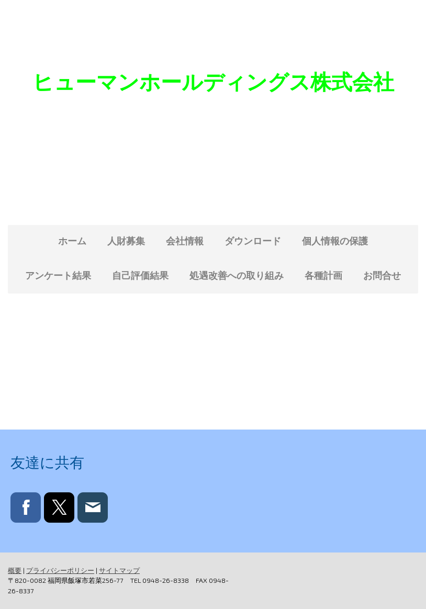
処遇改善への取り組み (236, 275)
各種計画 (323, 275)
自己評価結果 (140, 275)
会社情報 (185, 240)
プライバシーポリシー (60, 570)
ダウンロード (253, 240)
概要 (14, 570)
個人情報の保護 (335, 240)
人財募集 (126, 240)
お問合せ (382, 275)
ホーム (72, 240)
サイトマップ (119, 570)
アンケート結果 (58, 275)
